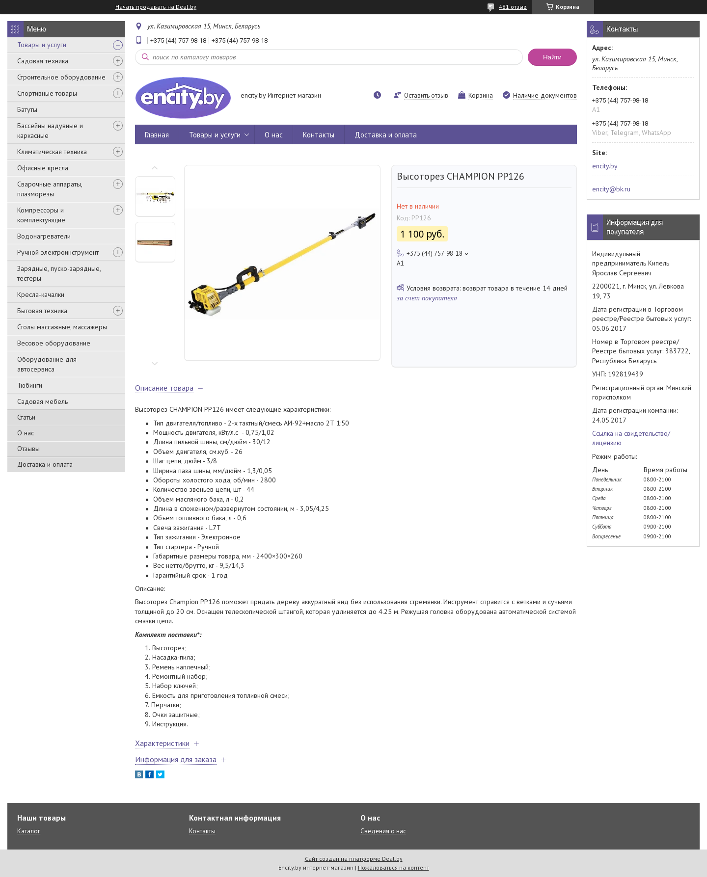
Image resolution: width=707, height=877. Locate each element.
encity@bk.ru (611, 189)
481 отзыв (513, 6)
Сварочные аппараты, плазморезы (49, 189)
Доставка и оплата (45, 464)
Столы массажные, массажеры (62, 326)
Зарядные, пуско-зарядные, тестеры (59, 273)
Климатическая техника (52, 151)
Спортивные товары (47, 93)
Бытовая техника (42, 310)
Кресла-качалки (40, 294)
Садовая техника (42, 60)
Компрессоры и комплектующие (41, 215)
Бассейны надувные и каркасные (50, 130)
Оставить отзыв (426, 95)
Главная (157, 134)
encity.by (605, 165)
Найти (552, 57)
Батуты (27, 109)
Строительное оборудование (61, 77)
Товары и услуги (41, 44)
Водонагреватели (44, 236)
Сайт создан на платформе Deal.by (354, 858)
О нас (25, 432)
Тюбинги (29, 385)
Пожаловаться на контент (393, 867)
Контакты (318, 134)
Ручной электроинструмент (58, 252)
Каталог (28, 831)
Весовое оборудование (53, 343)
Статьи (26, 417)
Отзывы (28, 448)
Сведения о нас (383, 831)
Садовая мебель (42, 401)
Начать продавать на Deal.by (155, 6)
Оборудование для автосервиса (47, 364)
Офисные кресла (42, 167)
